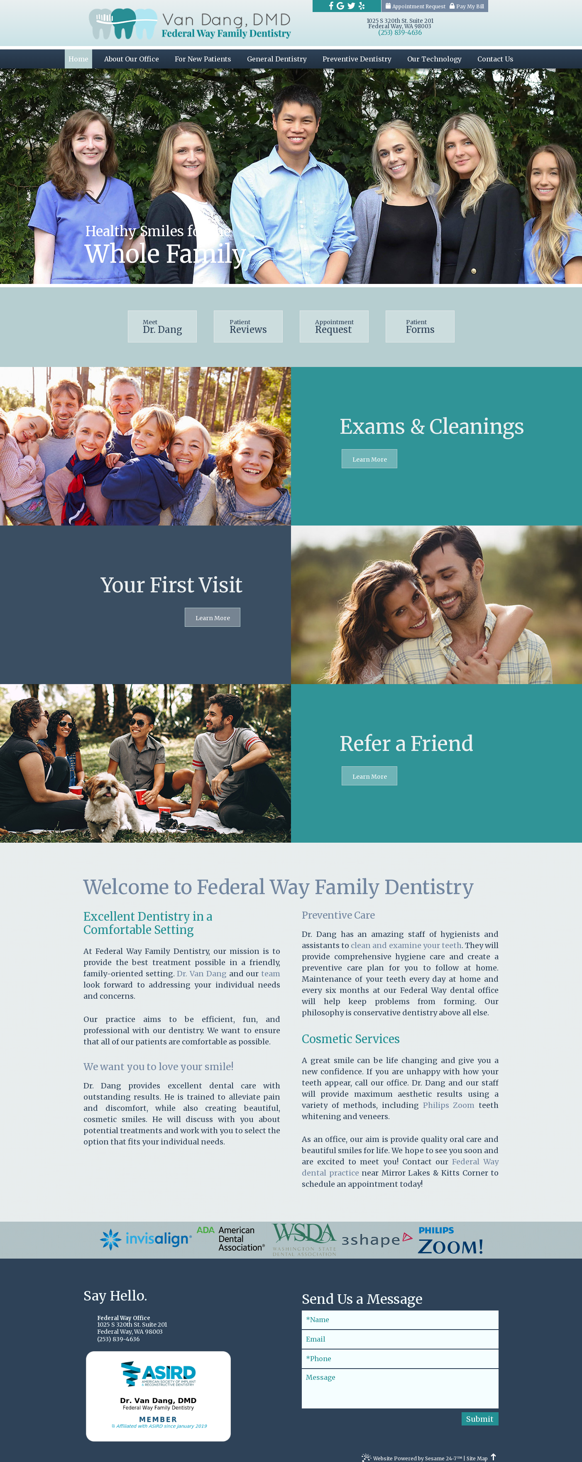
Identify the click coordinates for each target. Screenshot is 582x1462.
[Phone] (400, 1352)
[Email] (400, 1333)
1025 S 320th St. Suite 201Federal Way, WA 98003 (400, 23)
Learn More (369, 453)
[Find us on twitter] (351, 6)
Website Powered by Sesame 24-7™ (412, 1453)
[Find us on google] (340, 6)
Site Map (477, 1452)
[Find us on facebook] (331, 6)
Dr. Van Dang (203, 968)
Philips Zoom (451, 1099)
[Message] (400, 1382)
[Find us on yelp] (361, 6)
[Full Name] (400, 1313)
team (270, 968)
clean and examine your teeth (406, 939)
